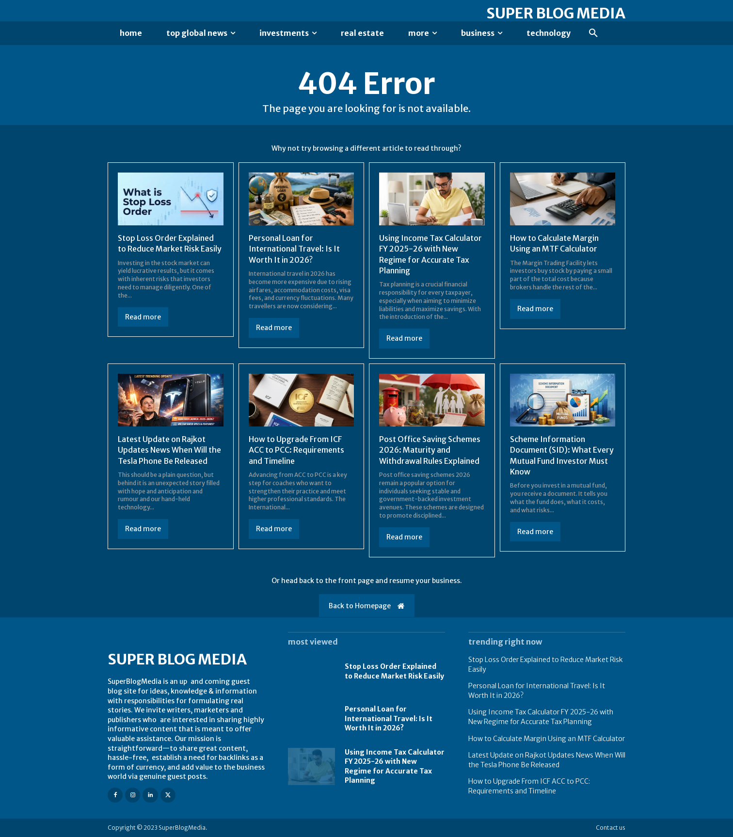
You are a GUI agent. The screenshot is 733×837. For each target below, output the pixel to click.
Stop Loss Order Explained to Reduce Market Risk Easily (394, 671)
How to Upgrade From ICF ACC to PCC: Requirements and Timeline (296, 450)
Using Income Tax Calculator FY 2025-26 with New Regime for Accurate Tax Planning (540, 717)
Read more (143, 317)
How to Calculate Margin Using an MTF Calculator (546, 738)
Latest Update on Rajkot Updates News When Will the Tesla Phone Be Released (169, 450)
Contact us (610, 827)
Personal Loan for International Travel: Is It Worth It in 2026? (294, 249)
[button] (593, 33)
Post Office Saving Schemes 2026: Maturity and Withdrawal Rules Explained (429, 450)
